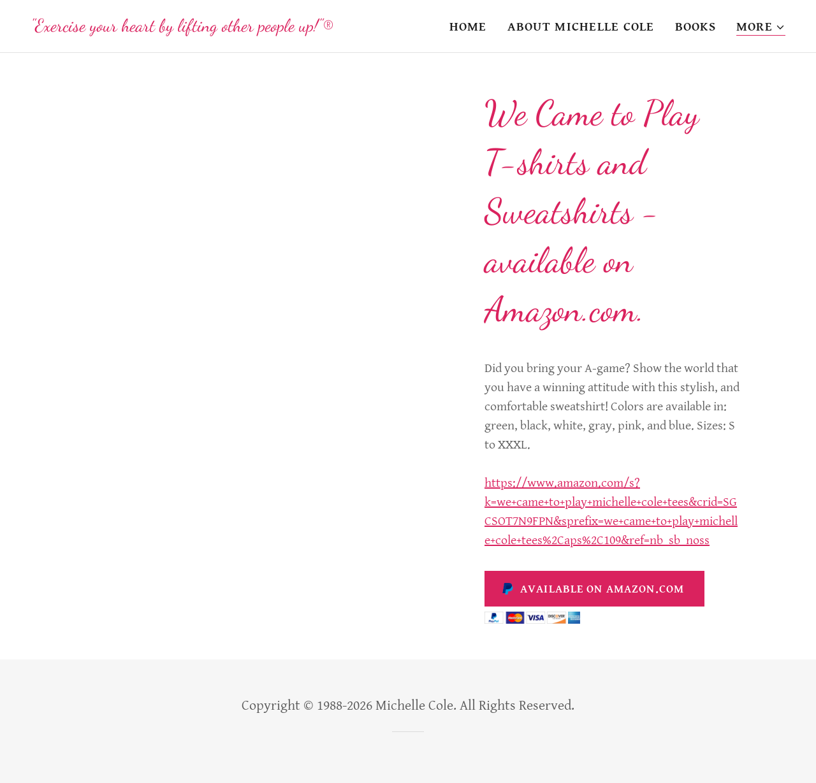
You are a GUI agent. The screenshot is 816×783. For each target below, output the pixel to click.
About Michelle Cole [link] (581, 27)
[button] (760, 28)
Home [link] (468, 27)
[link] (182, 27)
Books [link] (695, 27)
